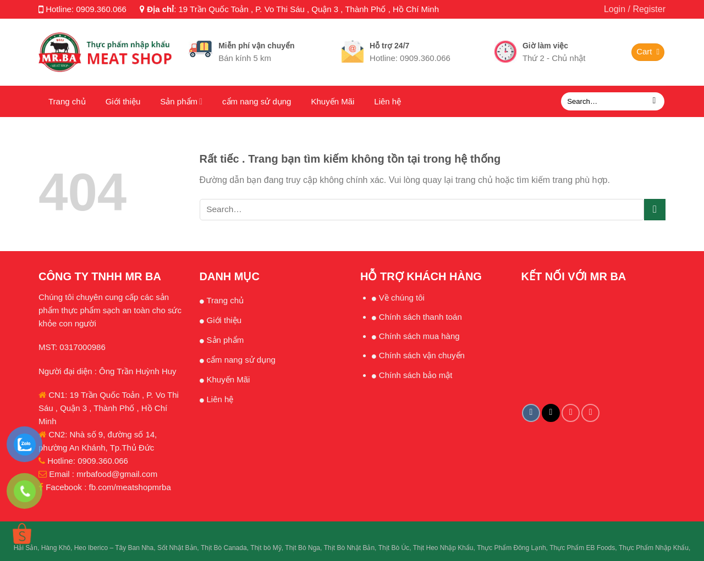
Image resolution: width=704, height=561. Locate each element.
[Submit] (654, 101)
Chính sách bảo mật (416, 375)
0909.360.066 (101, 9)
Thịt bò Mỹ (265, 548)
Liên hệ (387, 101)
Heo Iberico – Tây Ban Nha (114, 548)
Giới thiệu (123, 101)
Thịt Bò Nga (302, 548)
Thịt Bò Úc (393, 548)
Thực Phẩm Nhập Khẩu (654, 548)
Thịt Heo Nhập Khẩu (443, 548)
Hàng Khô (55, 548)
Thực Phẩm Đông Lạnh (511, 548)
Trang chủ (67, 101)
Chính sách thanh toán (420, 316)
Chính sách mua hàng (419, 336)
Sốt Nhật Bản (177, 548)
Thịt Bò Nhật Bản (349, 548)
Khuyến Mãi (332, 101)
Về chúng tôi (402, 297)
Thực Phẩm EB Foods (582, 548)
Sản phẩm (181, 101)
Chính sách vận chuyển (422, 355)
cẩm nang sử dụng (256, 101)
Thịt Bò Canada (224, 548)
